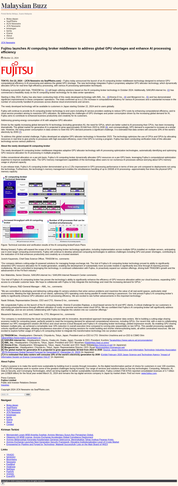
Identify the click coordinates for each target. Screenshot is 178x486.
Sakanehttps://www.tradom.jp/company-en (21, 338)
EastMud (10, 464)
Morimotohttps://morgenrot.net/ (110, 347)
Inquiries (5, 385)
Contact (10, 38)
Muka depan (12, 19)
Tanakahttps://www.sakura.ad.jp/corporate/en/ (131, 340)
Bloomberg (11, 459)
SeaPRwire (11, 21)
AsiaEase (10, 467)
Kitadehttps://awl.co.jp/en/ (97, 342)
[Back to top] (3, 483)
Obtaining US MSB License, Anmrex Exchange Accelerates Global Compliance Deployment (49, 437)
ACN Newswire (13, 24)
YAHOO (10, 455)
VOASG (10, 474)
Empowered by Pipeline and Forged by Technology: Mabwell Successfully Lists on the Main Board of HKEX (57, 444)
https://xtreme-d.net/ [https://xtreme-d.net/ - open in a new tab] (103, 345)
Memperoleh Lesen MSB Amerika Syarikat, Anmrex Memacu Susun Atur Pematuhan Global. (50, 435)
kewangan (11, 28)
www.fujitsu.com (149, 373)
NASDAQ (10, 457)
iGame (9, 33)
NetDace (10, 469)
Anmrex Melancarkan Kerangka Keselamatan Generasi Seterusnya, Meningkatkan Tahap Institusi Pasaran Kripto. (60, 439)
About (9, 36)
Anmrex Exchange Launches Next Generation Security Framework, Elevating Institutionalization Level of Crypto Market (62, 442)
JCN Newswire (13, 26)
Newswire (11, 462)
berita (9, 31)
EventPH (10, 476)
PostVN (10, 471)
